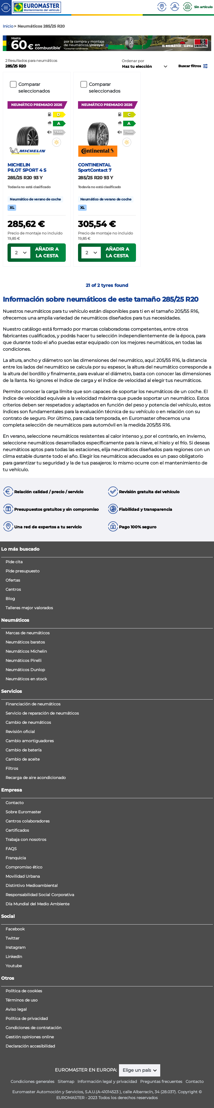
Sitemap (66, 1081)
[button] (193, 65)
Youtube (14, 965)
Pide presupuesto (23, 571)
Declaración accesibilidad (30, 1046)
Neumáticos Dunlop (25, 669)
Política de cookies (24, 990)
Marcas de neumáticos (28, 632)
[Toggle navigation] (6, 7)
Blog (10, 598)
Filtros (12, 768)
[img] (56, 142)
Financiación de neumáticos (33, 704)
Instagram (16, 947)
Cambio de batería (24, 750)
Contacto (15, 802)
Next (207, 43)
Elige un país (137, 1070)
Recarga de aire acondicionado (36, 777)
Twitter (13, 938)
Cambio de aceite (23, 759)
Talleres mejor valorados (29, 607)
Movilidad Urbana (23, 876)
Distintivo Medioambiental (32, 885)
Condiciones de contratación (33, 1027)
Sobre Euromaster (23, 811)
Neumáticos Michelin (26, 651)
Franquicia (16, 857)
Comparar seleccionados (34, 88)
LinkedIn (14, 956)
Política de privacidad (27, 1018)
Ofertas (13, 580)
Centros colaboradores (28, 821)
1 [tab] (98, 46)
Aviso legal (16, 1009)
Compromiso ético (24, 867)
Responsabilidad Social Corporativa (40, 894)
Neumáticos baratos (25, 642)
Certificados (17, 830)
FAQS (11, 848)
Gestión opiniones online (30, 1036)
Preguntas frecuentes (161, 1081)
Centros (13, 589)
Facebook (15, 929)
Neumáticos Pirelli (24, 660)
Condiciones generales (32, 1081)
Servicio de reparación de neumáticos (42, 713)
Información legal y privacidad (107, 1081)
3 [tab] (115, 46)
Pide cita (14, 561)
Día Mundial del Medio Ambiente (37, 903)
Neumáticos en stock (26, 678)
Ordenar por (133, 61)
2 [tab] (107, 46)
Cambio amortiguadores (30, 740)
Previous (7, 43)
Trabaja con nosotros (26, 839)
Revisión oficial (20, 731)
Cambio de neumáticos (28, 722)
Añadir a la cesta (47, 252)
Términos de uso (22, 1000)
